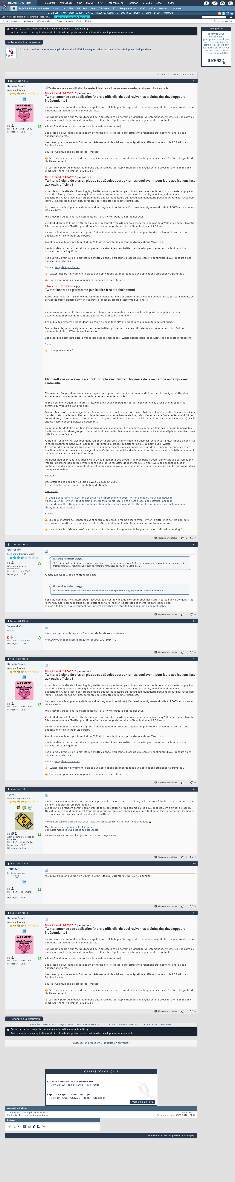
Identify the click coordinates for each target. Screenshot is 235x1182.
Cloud (56, 8)
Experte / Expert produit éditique (69, 1094)
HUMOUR (168, 13)
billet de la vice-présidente (65, 485)
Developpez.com (172, 1135)
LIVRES (89, 13)
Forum (14, 28)
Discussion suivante (116, 1043)
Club (170, 2)
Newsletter (117, 2)
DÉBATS (138, 13)
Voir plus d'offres (142, 1102)
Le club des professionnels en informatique (46, 28)
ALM (71, 8)
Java (93, 8)
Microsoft (82, 8)
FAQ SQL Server (64, 835)
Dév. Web (104, 8)
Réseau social (43, 21)
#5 (194, 789)
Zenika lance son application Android (27, 1112)
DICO (157, 13)
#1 (194, 80)
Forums (50, 2)
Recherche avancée (223, 21)
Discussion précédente (88, 1043)
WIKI (148, 13)
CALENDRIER (149, 1024)
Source (49, 344)
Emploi (133, 2)
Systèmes (176, 8)
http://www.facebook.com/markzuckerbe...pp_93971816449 (80, 640)
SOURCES (126, 13)
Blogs (90, 2)
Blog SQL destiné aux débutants (80, 830)
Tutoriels (66, 2)
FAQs (61, 1024)
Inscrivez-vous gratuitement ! (72, 17)
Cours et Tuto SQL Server (102, 835)
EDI (114, 8)
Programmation (128, 8)
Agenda (69, 21)
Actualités (79, 28)
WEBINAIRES (76, 13)
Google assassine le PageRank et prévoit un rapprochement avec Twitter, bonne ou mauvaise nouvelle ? (111, 497)
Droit (160, 2)
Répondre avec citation (166, 538)
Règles (88, 21)
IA (64, 8)
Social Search (98, 466)
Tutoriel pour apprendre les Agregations (73, 827)
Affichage (188, 74)
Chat (101, 2)
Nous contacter (155, 1135)
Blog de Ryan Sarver (67, 267)
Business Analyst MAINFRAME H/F (70, 1081)
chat (79, 821)
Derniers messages (11, 21)
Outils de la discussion (167, 74)
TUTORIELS (52, 13)
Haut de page (188, 1135)
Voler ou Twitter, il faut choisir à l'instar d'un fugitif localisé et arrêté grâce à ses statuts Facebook (113, 501)
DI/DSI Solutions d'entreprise (34, 8)
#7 (194, 912)
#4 (194, 658)
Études (147, 2)
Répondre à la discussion (24, 42)
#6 (194, 863)
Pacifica (59, 1085)
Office (152, 8)
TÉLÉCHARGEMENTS (107, 13)
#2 (194, 544)
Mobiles (163, 8)
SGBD (142, 8)
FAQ (79, 2)
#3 (194, 621)
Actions (27, 21)
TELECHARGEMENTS (87, 1024)
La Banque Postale (66, 1098)
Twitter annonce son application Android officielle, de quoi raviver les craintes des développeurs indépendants (91, 49)
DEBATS (122, 1024)
